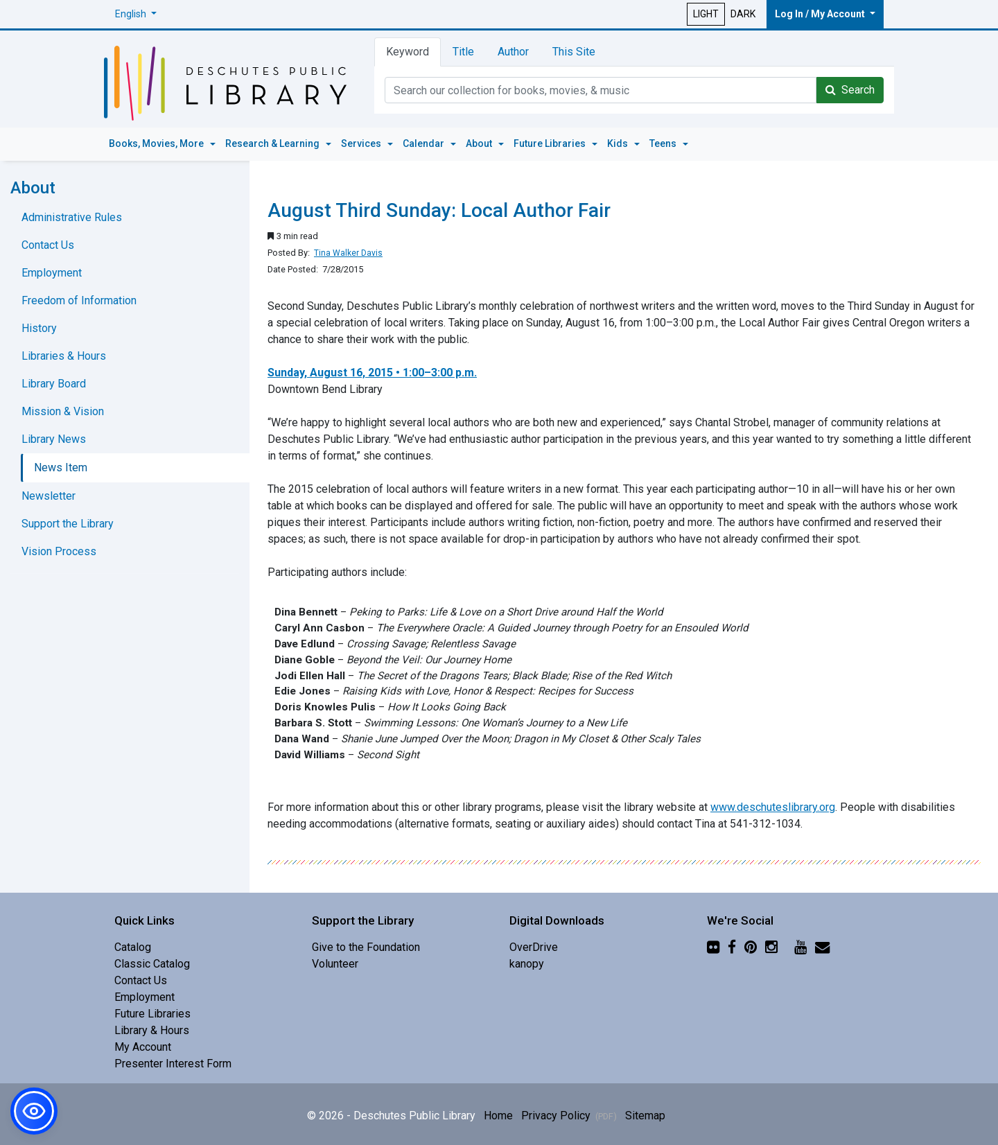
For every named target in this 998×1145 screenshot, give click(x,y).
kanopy (526, 963)
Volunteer (335, 963)
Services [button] (362, 143)
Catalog (132, 947)
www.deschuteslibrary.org (772, 807)
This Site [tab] (573, 51)
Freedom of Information (79, 300)
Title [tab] (463, 51)
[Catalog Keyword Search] (600, 90)
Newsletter (48, 495)
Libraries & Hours (63, 355)
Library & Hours (151, 1030)
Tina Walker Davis (348, 253)
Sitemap (645, 1115)
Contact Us (47, 245)
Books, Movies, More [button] (157, 143)
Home (498, 1115)
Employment (51, 272)
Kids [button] (618, 143)
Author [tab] (513, 51)
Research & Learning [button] (273, 143)
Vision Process (58, 551)
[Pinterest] (750, 947)
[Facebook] (732, 947)
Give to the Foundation (366, 947)
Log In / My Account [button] (821, 13)
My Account (142, 1047)
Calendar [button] (424, 143)
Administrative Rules (71, 217)
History (39, 328)
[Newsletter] (822, 947)
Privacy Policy (569, 1115)
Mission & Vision (62, 411)
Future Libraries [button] (551, 143)
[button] (135, 14)
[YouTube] (800, 947)
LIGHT (706, 13)
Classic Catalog (152, 963)
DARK (742, 13)
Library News (53, 439)
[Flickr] (713, 947)
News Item (60, 467)
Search (850, 89)
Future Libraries (152, 1013)
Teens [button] (664, 143)
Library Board (53, 383)
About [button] (480, 143)
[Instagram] (771, 947)
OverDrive (533, 947)
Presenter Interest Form (172, 1063)
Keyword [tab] (407, 51)
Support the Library (67, 523)
